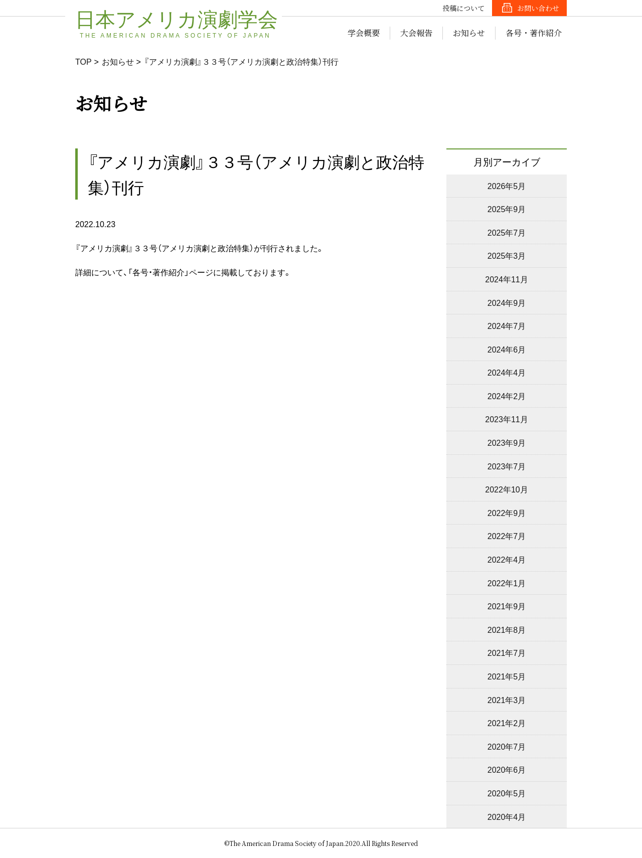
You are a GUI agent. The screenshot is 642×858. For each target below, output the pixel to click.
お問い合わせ (538, 8)
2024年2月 (507, 396)
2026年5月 (507, 186)
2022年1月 (507, 583)
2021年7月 (507, 652)
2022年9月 (507, 512)
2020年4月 (507, 816)
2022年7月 (507, 536)
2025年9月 (507, 209)
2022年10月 (506, 489)
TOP (83, 61)
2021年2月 (507, 723)
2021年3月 (507, 700)
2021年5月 (507, 676)
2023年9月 (507, 442)
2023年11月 (506, 419)
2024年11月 (506, 279)
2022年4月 (507, 559)
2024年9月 (507, 302)
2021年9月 (507, 606)
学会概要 (364, 33)
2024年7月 (507, 325)
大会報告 (416, 33)
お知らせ (469, 33)
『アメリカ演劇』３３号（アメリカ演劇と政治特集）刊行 (241, 61)
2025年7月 (507, 232)
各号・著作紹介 (534, 33)
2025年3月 (507, 255)
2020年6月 (507, 769)
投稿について (463, 8)
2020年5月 (507, 793)
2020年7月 (507, 746)
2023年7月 (507, 466)
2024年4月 (507, 372)
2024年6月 (507, 349)
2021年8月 (507, 629)
